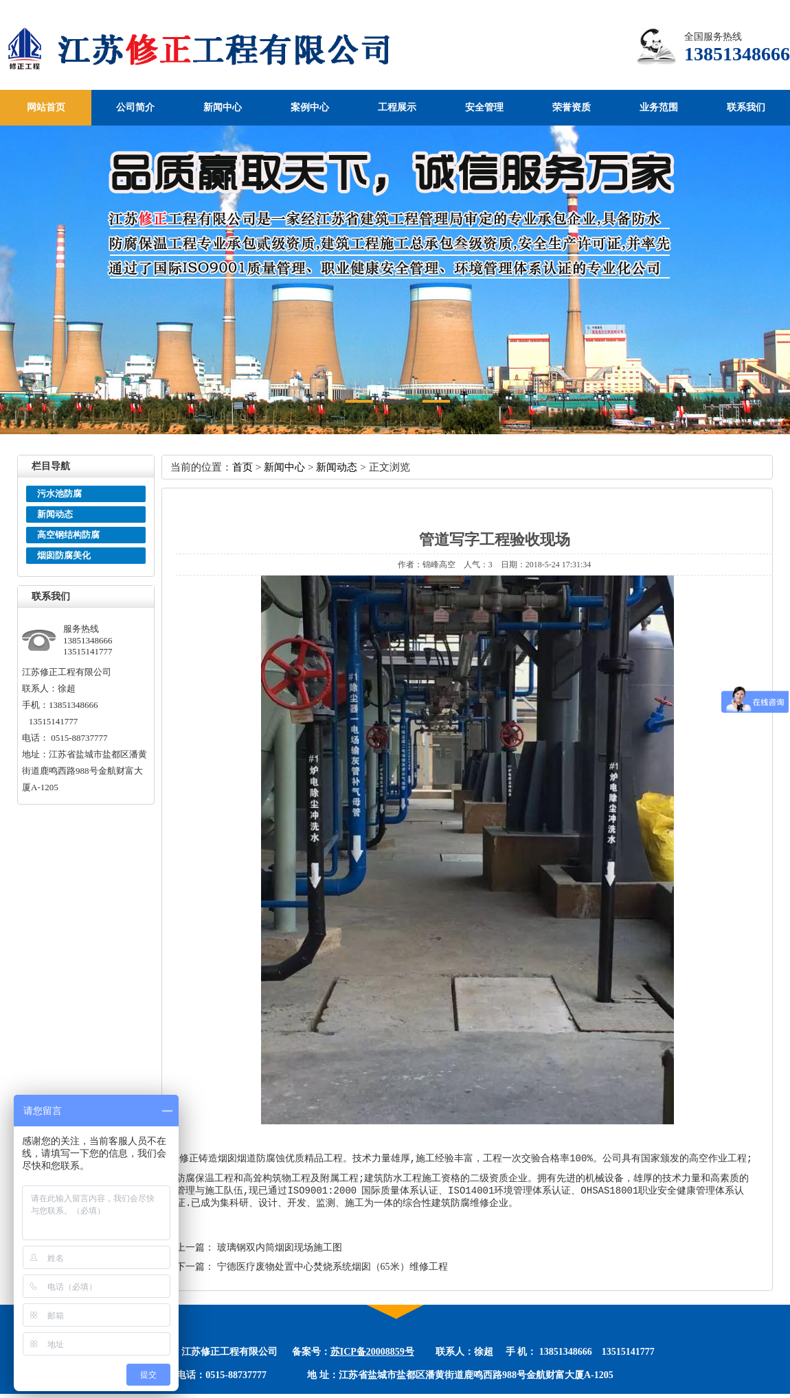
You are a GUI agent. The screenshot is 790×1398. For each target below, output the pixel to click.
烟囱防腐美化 (64, 555)
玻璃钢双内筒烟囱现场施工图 (279, 1251)
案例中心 (310, 107)
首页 (242, 467)
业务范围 (659, 107)
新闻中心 (222, 107)
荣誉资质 (571, 107)
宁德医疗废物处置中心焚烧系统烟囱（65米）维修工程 (332, 1271)
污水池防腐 (59, 493)
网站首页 (46, 107)
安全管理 (484, 107)
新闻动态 (55, 514)
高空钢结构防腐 (68, 535)
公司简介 (135, 107)
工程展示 (397, 107)
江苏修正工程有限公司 (217, 50)
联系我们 (746, 107)
